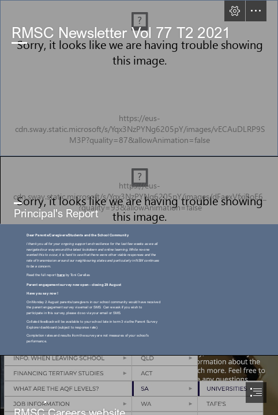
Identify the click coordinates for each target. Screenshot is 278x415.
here (61, 274)
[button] (234, 11)
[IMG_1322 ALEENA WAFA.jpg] (139, 78)
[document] (139, 207)
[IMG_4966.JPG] (139, 190)
